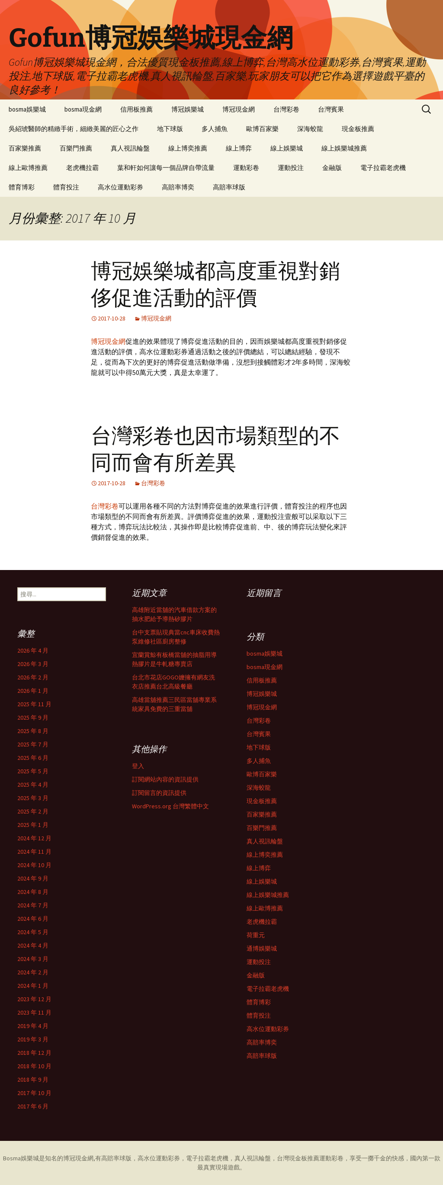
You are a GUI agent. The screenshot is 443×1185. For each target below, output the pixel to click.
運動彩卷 (246, 167)
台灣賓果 (331, 109)
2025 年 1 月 (32, 825)
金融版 (332, 167)
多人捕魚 (215, 129)
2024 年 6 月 (32, 918)
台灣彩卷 (286, 109)
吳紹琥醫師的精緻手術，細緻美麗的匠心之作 (73, 129)
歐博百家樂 (262, 129)
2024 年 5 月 (32, 932)
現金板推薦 (358, 129)
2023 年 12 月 (34, 999)
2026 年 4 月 (32, 650)
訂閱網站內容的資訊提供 (165, 779)
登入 (138, 766)
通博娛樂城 (262, 948)
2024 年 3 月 (32, 959)
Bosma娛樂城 (21, 1158)
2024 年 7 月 (32, 905)
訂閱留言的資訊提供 (159, 793)
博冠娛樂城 (187, 109)
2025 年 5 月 (32, 771)
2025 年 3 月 (32, 798)
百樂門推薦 (76, 148)
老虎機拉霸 (82, 167)
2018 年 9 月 (32, 1079)
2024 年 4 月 (32, 945)
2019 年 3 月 (32, 1039)
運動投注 (291, 167)
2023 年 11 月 (34, 1012)
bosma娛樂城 (27, 109)
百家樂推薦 (25, 148)
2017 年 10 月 (34, 1093)
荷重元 (256, 935)
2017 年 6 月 (32, 1106)
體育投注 (66, 187)
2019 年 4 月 (32, 1026)
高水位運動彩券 (120, 187)
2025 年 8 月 (32, 731)
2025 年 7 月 (32, 744)
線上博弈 (239, 148)
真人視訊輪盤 (130, 148)
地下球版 (170, 129)
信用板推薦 (136, 109)
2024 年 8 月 (32, 892)
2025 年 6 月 (32, 758)
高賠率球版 (229, 187)
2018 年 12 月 (34, 1053)
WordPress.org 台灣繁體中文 (170, 806)
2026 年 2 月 (32, 677)
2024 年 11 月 (34, 851)
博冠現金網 (238, 109)
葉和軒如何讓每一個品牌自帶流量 (166, 167)
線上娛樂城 (286, 148)
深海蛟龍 (310, 129)
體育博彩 (22, 187)
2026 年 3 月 (32, 664)
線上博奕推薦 (187, 148)
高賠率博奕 (178, 187)
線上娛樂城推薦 (344, 148)
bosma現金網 (83, 109)
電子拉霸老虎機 (383, 167)
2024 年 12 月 (34, 838)
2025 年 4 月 (32, 784)
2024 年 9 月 (32, 878)
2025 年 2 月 (32, 811)
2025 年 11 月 (34, 704)
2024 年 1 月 (32, 986)
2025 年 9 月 (32, 717)
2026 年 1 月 (32, 691)
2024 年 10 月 (34, 865)
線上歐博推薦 (28, 167)
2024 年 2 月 (32, 972)
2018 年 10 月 (34, 1066)
